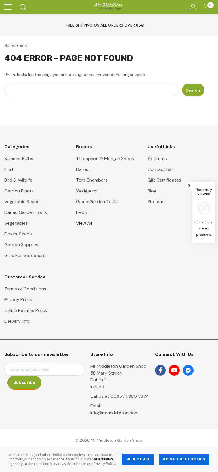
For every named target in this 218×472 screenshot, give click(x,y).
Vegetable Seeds (21, 202)
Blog (152, 191)
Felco (81, 212)
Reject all (138, 459)
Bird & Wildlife (18, 180)
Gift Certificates (164, 180)
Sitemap (156, 202)
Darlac (82, 169)
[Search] (22, 7)
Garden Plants (19, 191)
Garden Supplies (21, 245)
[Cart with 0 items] (208, 7)
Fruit (9, 169)
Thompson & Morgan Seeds (105, 158)
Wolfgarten (87, 191)
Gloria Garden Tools (97, 202)
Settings (103, 459)
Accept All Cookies (184, 459)
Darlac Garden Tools (25, 212)
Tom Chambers (92, 180)
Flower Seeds (18, 234)
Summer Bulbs (18, 158)
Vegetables (16, 223)
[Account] (192, 7)
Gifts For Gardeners (24, 255)
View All (84, 223)
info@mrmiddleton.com (114, 413)
